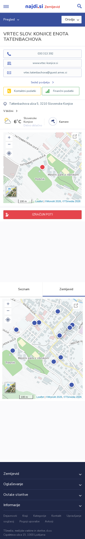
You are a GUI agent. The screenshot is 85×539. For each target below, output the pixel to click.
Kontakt (56, 516)
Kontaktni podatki (25, 91)
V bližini (8, 111)
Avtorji (49, 521)
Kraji (25, 516)
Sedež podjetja (40, 82)
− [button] (9, 144)
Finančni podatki (63, 91)
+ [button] (9, 138)
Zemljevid (63, 289)
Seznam (21, 289)
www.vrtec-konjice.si (45, 63)
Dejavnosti (10, 516)
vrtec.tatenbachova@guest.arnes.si (45, 72)
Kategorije (39, 516)
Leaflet (39, 201)
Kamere (63, 122)
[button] (9, 153)
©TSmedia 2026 (71, 201)
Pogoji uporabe (29, 521)
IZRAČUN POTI (42, 215)
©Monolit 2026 (53, 201)
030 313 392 (45, 53)
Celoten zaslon (74, 136)
